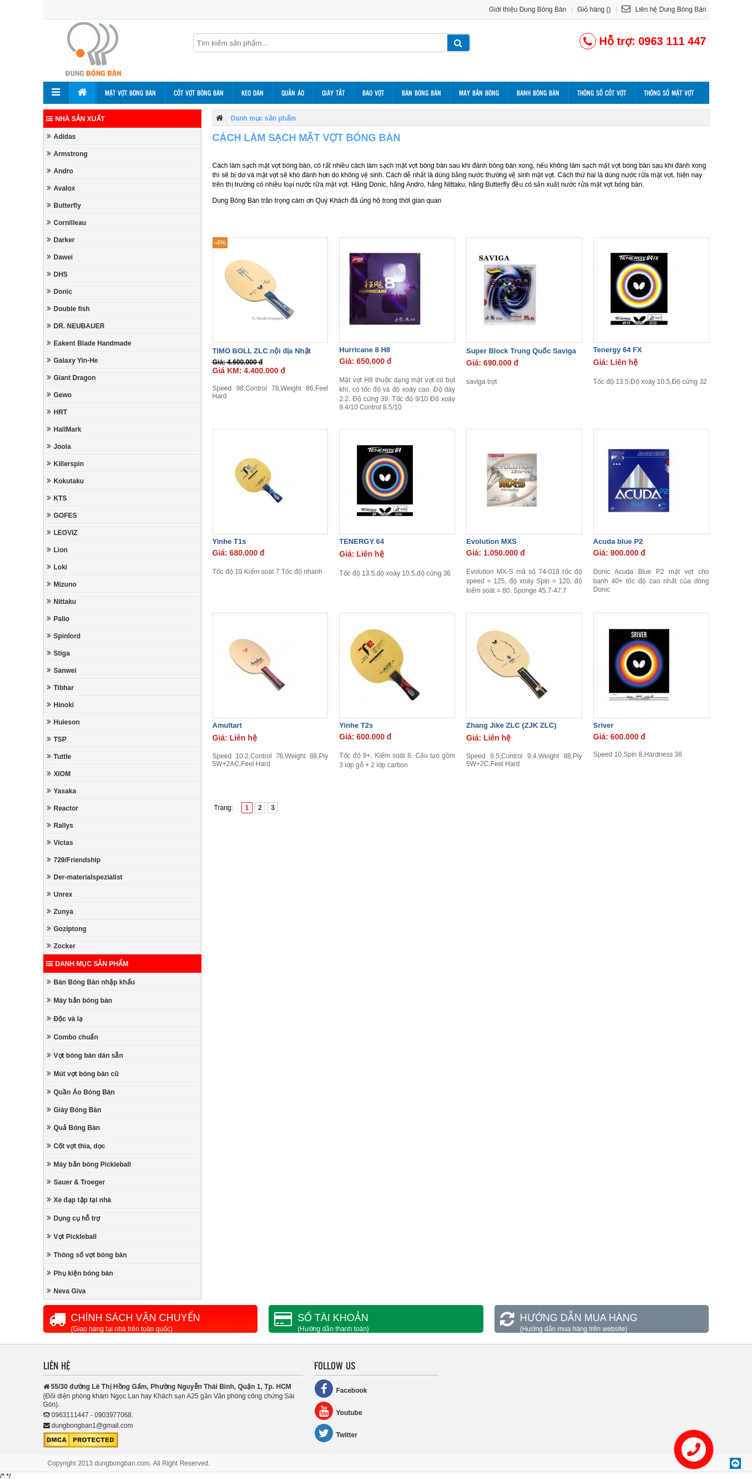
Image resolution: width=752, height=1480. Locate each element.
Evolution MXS (491, 541)
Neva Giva (66, 1291)
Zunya (60, 911)
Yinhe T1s (229, 541)
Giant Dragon (71, 377)
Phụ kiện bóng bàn (80, 1273)
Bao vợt (373, 93)
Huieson (63, 722)
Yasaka (62, 791)
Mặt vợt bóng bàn (130, 93)
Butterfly (64, 205)
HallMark (64, 429)
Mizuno (62, 584)
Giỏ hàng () (593, 9)
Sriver (603, 725)
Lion (57, 550)
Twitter (335, 1433)
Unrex (60, 894)
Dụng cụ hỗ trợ (73, 1218)
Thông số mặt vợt (669, 93)
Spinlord (64, 636)
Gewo (59, 395)
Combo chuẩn (72, 1037)
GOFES (62, 515)
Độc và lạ (65, 1018)
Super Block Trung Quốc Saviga (521, 351)
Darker (61, 240)
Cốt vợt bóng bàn (199, 93)
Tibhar (60, 687)
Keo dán (252, 93)
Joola (59, 446)
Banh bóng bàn (538, 93)
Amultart (227, 725)
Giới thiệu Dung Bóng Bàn (527, 9)
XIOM (59, 773)
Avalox (61, 188)
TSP (57, 739)
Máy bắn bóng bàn (80, 1000)
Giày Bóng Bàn (74, 1110)
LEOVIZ (62, 532)
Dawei (60, 257)
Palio (58, 618)
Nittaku (62, 601)
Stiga (58, 653)
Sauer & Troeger (76, 1182)
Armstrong (67, 153)
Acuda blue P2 (618, 541)
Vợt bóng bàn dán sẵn (85, 1055)
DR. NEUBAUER (76, 326)
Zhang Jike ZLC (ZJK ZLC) (511, 725)
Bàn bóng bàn (421, 93)
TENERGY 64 (361, 541)
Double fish (68, 308)
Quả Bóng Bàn (73, 1127)
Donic (59, 291)
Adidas (61, 136)
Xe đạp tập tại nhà (79, 1200)
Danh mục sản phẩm (87, 964)
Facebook (340, 1388)
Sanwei (62, 670)
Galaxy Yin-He (72, 360)
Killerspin (65, 463)
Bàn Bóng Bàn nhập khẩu (91, 982)
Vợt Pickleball (72, 1236)
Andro (60, 171)
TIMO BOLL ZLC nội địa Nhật (262, 351)
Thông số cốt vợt (601, 93)
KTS (57, 498)
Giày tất (333, 93)
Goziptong (67, 928)
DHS (57, 274)
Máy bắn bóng (479, 93)
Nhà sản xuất (75, 119)
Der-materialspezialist (85, 877)
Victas (60, 842)
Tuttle (59, 756)
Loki (57, 567)
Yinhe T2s (356, 725)
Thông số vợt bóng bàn (87, 1255)
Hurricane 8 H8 (364, 350)
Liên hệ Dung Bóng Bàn (664, 9)
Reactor (63, 808)
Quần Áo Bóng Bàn (81, 1092)
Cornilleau (67, 222)
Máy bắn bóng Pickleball (89, 1164)
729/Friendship (74, 860)
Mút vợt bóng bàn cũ (83, 1073)
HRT (57, 412)
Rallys (60, 825)
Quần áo (292, 93)
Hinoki (60, 705)
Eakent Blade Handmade (89, 343)
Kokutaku (65, 481)
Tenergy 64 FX (617, 350)
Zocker (61, 946)
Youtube (338, 1411)
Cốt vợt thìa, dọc (76, 1146)
